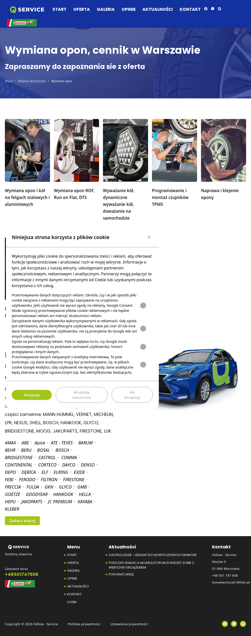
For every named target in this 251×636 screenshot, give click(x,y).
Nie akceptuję (132, 395)
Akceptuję (32, 395)
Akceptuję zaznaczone (81, 395)
